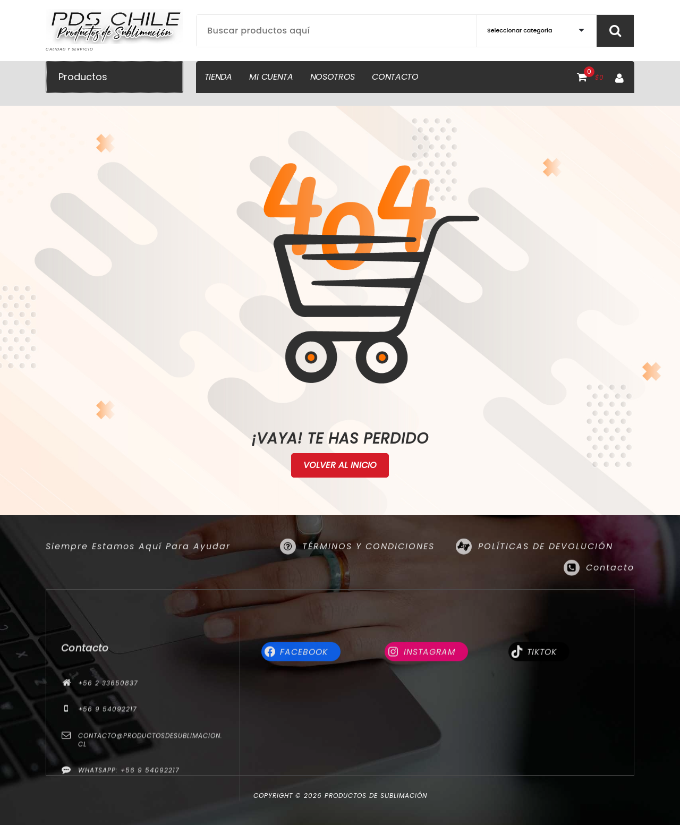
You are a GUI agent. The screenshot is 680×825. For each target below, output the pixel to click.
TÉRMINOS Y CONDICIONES (368, 563)
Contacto (610, 584)
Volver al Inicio (340, 465)
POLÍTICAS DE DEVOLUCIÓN (545, 563)
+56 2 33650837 (108, 766)
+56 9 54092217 (107, 792)
